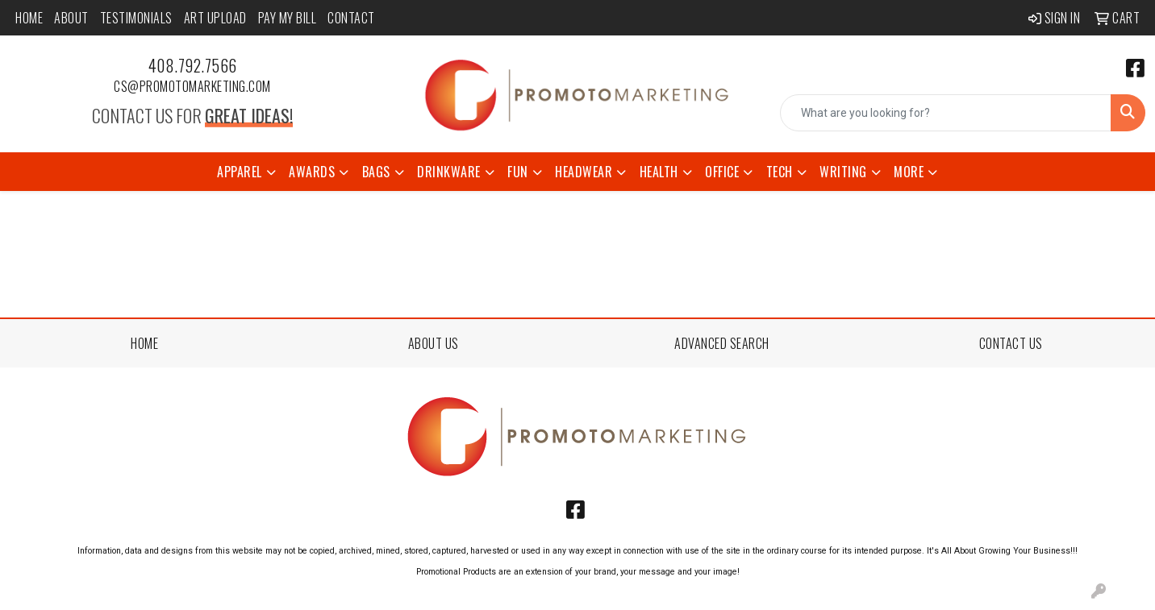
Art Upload (215, 17)
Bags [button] (376, 171)
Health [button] (659, 171)
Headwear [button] (583, 171)
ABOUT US (433, 343)
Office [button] (722, 171)
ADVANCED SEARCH (721, 343)
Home (29, 17)
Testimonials (136, 17)
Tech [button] (779, 171)
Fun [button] (517, 171)
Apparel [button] (239, 171)
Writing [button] (843, 171)
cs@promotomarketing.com (192, 86)
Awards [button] (312, 171)
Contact (351, 17)
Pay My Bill (287, 17)
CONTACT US (1011, 343)
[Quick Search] (945, 112)
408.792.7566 (192, 65)
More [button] (909, 171)
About (71, 17)
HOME (144, 343)
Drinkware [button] (449, 171)
